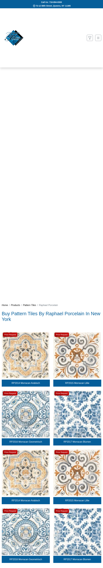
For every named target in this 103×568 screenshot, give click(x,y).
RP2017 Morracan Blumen (77, 442)
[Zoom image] (26, 359)
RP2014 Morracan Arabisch (26, 383)
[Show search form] (90, 38)
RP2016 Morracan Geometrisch (25, 442)
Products (15, 305)
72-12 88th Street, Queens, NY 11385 (53, 6)
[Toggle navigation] (98, 38)
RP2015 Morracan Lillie (77, 383)
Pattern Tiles (29, 305)
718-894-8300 (55, 2)
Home (5, 305)
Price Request (10, 335)
